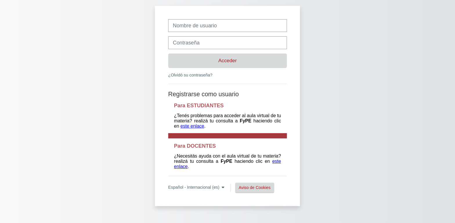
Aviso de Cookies (255, 187)
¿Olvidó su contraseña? (190, 75)
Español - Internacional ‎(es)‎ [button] (194, 187)
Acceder (227, 60)
